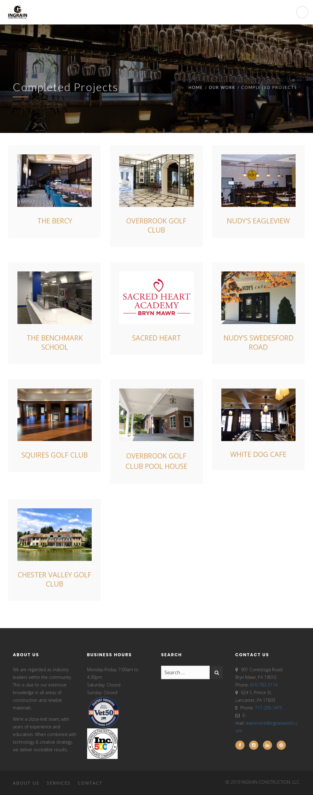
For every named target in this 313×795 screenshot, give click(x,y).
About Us (26, 783)
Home (196, 87)
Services (59, 783)
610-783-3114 (264, 685)
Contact (90, 783)
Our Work (222, 87)
